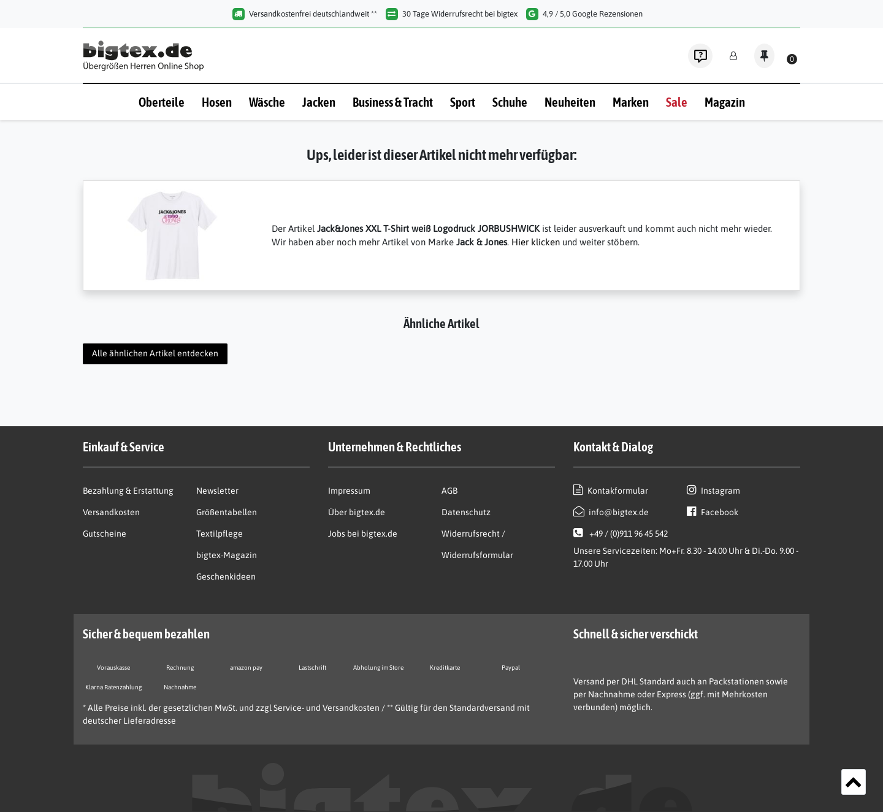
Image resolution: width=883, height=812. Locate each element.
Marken (631, 101)
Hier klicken (535, 242)
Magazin (725, 101)
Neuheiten (570, 101)
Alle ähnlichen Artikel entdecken (155, 353)
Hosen (217, 101)
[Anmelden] (733, 56)
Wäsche (267, 101)
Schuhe (509, 101)
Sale (676, 101)
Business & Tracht (393, 101)
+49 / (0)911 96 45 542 (620, 532)
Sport (462, 101)
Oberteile (162, 101)
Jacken (318, 101)
